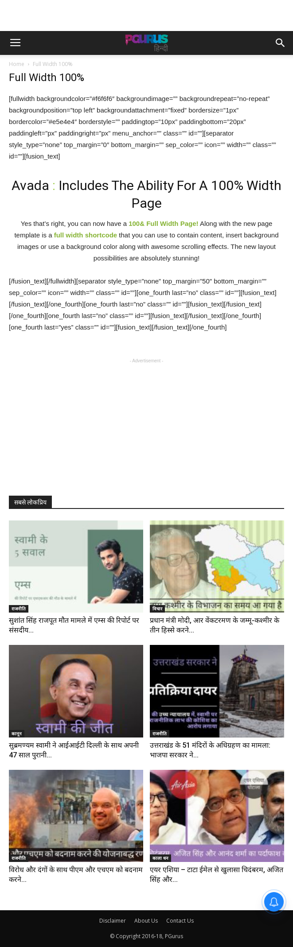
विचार (157, 608)
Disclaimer (112, 920)
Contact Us (180, 920)
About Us (146, 920)
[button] (280, 43)
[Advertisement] (147, 15)
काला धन (160, 858)
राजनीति (19, 608)
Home (16, 64)
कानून (17, 733)
